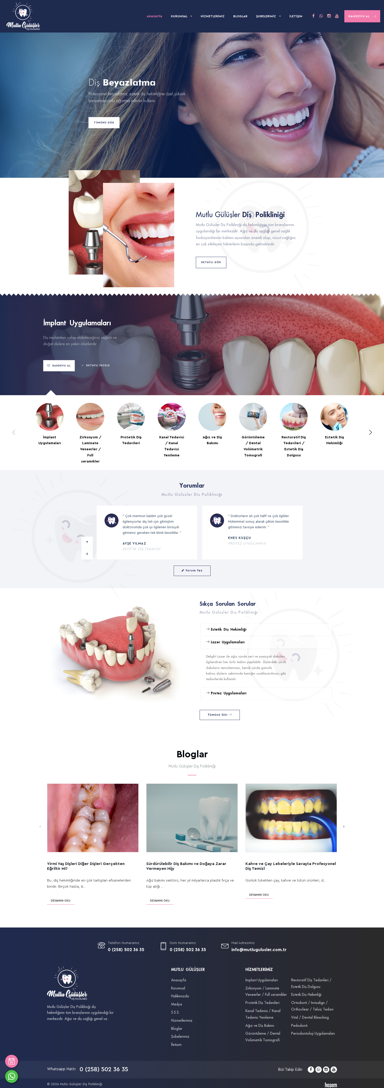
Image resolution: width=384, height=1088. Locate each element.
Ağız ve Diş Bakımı (259, 1026)
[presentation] (40, 826)
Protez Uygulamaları (226, 693)
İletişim (295, 16)
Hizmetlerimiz (213, 16)
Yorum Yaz (192, 570)
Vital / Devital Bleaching (310, 1018)
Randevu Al (362, 16)
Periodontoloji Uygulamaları (313, 1034)
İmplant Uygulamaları (261, 980)
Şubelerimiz (266, 16)
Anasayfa (154, 16)
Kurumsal (179, 16)
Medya (176, 1004)
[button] (370, 432)
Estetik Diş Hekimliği (226, 629)
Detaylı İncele (95, 365)
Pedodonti (299, 1026)
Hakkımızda (180, 996)
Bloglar (240, 16)
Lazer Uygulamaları (225, 642)
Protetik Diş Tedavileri (262, 1003)
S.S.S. (175, 1013)
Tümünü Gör (104, 122)
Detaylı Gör (211, 262)
